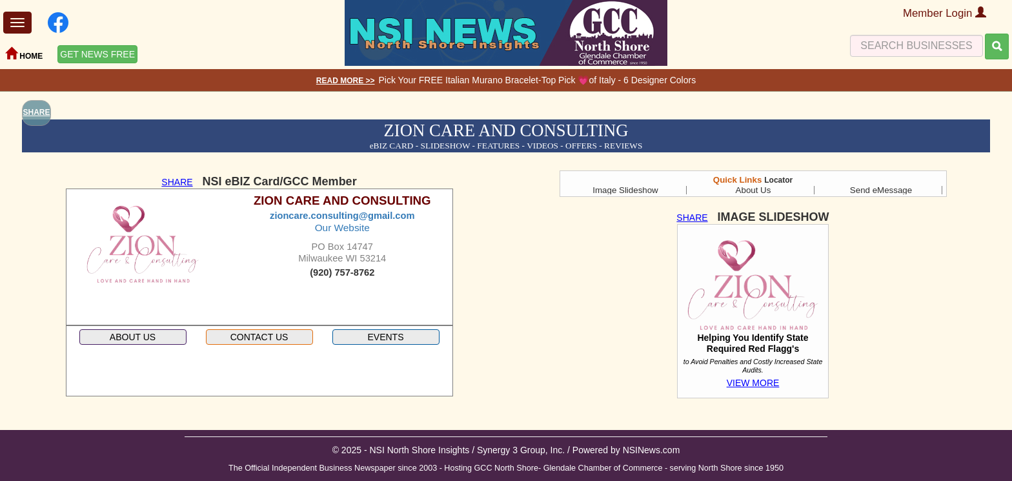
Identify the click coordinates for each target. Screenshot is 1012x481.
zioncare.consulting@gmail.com (342, 215)
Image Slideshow (625, 190)
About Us (753, 190)
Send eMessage (881, 190)
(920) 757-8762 (342, 272)
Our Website (342, 227)
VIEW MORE (753, 383)
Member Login (944, 13)
